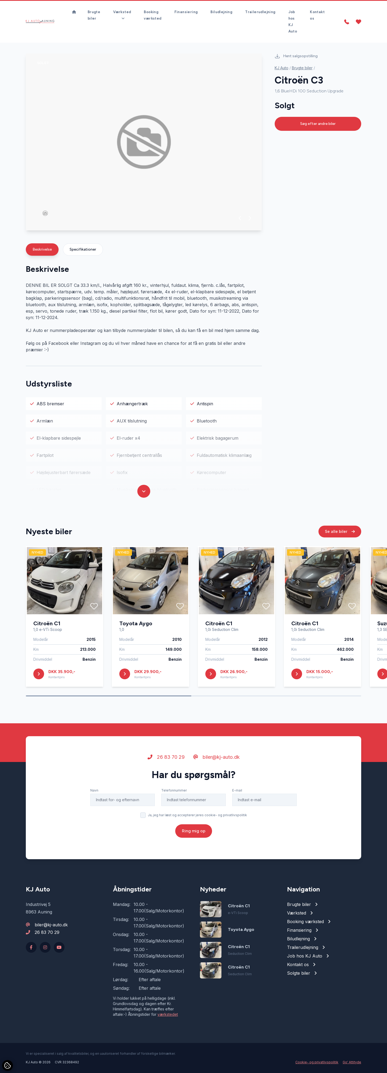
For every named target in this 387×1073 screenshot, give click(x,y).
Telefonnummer (174, 791)
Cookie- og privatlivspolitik (316, 1062)
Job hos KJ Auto (292, 21)
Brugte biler (94, 15)
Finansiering (186, 12)
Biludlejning (221, 12)
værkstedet (167, 1014)
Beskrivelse (42, 249)
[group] (144, 141)
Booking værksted (152, 15)
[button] (240, 218)
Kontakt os (317, 15)
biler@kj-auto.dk (216, 757)
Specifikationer (83, 249)
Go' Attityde (352, 1062)
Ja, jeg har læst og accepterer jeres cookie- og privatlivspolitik (197, 816)
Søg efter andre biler (318, 123)
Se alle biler (340, 532)
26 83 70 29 (166, 757)
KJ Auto (281, 68)
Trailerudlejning (260, 12)
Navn (94, 791)
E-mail (237, 791)
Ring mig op (193, 831)
